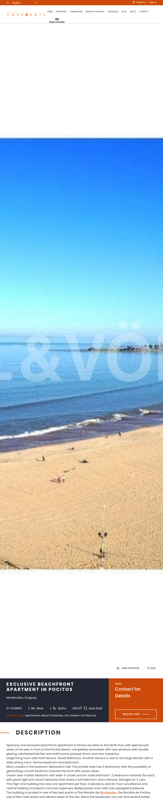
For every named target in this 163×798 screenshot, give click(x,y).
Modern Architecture (83, 715)
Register (138, 2)
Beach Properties (52, 715)
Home (50, 11)
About (133, 11)
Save (151, 668)
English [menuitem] (16, 2)
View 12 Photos (128, 668)
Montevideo (108, 792)
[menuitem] (24, 3)
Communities (76, 11)
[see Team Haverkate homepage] (26, 14)
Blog (124, 11)
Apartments (32, 715)
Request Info (131, 714)
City (66, 715)
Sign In (153, 2)
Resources (113, 11)
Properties (61, 11)
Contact (143, 11)
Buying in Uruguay (95, 11)
